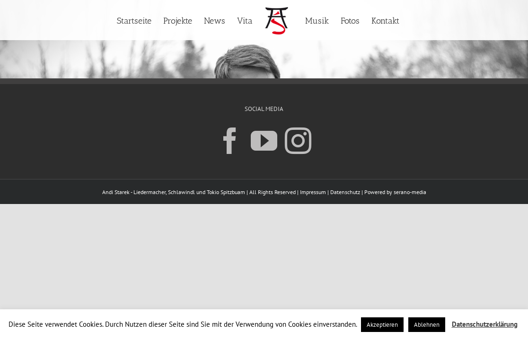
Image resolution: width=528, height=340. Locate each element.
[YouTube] (264, 140)
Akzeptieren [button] (382, 325)
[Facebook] (230, 140)
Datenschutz (345, 192)
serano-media (410, 192)
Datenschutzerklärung (485, 324)
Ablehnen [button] (427, 325)
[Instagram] (298, 140)
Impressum (313, 192)
